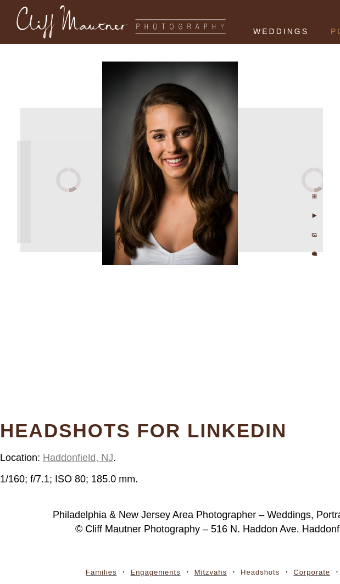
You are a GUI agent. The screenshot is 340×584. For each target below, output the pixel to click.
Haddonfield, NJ (78, 457)
